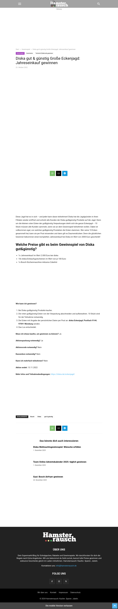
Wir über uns (42, 592)
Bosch (32, 417)
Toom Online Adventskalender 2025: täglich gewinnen (59, 462)
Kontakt (53, 592)
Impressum (63, 592)
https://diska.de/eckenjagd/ (63, 374)
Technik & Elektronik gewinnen (44, 53)
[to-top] (114, 604)
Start (17, 49)
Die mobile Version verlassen (59, 605)
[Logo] (59, 542)
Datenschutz (75, 592)
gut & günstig (48, 417)
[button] (20, 4)
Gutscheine (29, 53)
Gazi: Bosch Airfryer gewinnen (48, 476)
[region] (59, 30)
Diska (39, 417)
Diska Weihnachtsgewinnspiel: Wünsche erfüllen (57, 447)
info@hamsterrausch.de (66, 566)
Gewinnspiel (26, 49)
